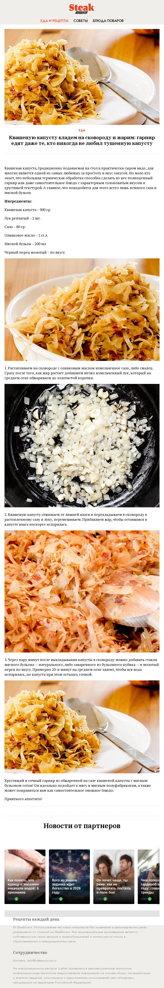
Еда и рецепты (54, 20)
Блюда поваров (108, 20)
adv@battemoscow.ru (41, 960)
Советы (80, 20)
